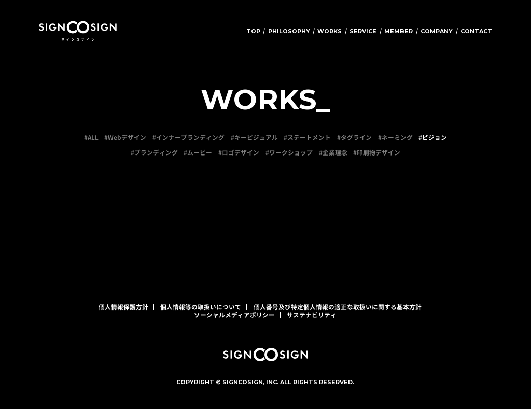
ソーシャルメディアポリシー (234, 314)
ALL (93, 137)
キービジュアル (256, 137)
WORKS (329, 31)
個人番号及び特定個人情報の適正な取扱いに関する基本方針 (338, 307)
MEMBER (398, 31)
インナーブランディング (190, 137)
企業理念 (335, 152)
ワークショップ (291, 152)
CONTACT (476, 31)
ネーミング (397, 137)
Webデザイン (127, 137)
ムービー (199, 152)
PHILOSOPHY (289, 31)
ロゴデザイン (240, 152)
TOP (253, 31)
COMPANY (437, 31)
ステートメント (309, 137)
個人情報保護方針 (123, 307)
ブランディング (156, 152)
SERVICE (363, 31)
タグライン (356, 137)
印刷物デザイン (378, 152)
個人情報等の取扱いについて (200, 307)
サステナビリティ (312, 314)
